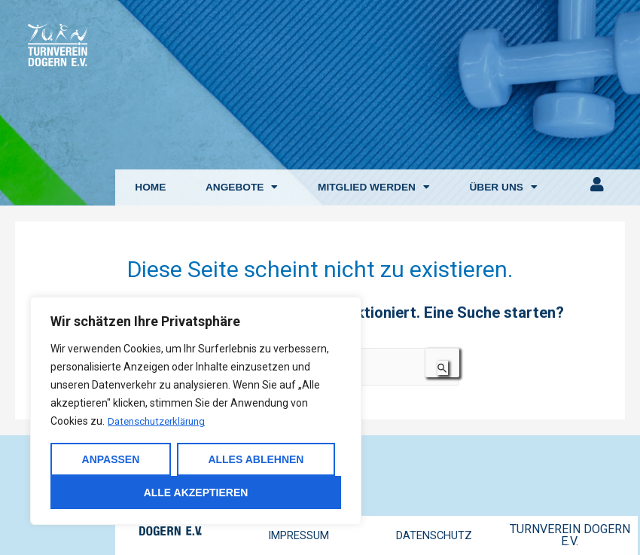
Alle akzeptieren (196, 492)
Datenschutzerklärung (161, 422)
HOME (150, 187)
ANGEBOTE (242, 187)
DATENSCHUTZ (434, 535)
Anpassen (111, 459)
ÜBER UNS (503, 187)
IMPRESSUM (299, 535)
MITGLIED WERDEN (374, 187)
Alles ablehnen (255, 459)
